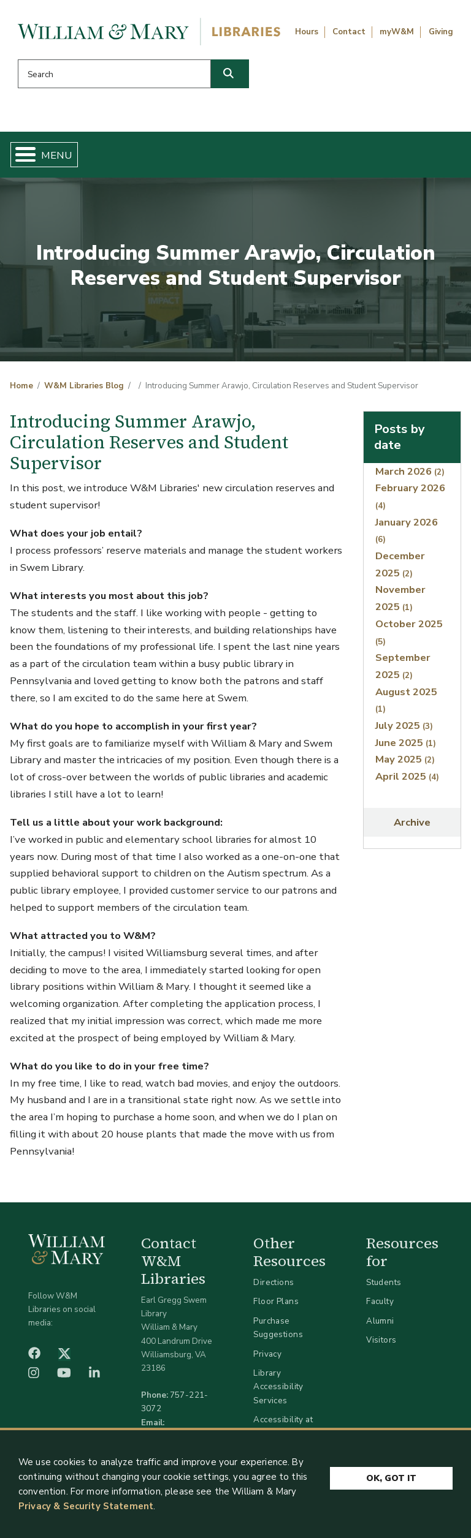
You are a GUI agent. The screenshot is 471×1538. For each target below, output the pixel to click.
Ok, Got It (391, 1479)
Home (21, 385)
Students (383, 1282)
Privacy (267, 1354)
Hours (306, 31)
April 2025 (407, 776)
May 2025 (405, 759)
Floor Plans (276, 1301)
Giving (441, 31)
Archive (412, 822)
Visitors (381, 1340)
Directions (273, 1282)
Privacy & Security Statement (85, 1506)
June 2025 (405, 743)
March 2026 (410, 471)
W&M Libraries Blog (84, 385)
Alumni (380, 1321)
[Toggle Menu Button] (20, 154)
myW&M (397, 31)
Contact (349, 31)
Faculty (380, 1301)
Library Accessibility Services (278, 1386)
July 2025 (404, 725)
